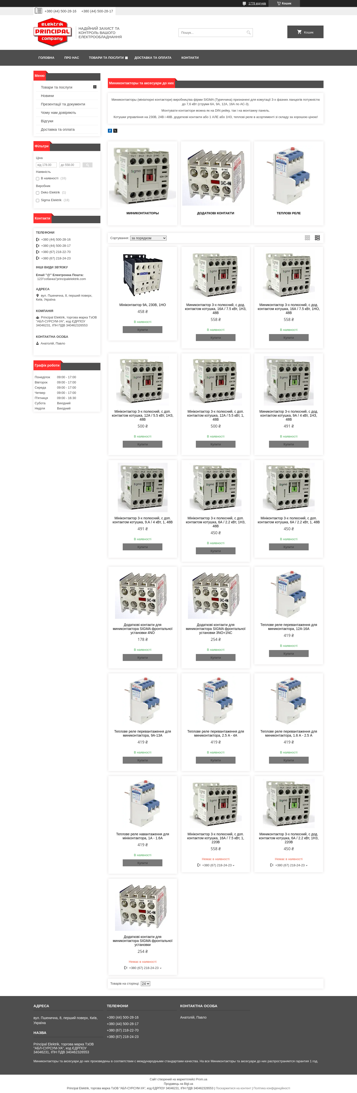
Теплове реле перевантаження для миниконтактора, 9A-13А (142, 733)
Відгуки (47, 121)
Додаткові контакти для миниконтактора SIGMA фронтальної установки (143, 941)
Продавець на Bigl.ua (178, 1084)
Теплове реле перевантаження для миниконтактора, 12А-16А (288, 627)
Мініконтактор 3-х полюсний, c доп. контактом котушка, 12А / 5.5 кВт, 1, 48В (215, 415)
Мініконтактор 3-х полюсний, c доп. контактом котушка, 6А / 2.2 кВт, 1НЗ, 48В (215, 522)
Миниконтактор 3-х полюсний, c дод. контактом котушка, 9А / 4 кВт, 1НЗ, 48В (288, 415)
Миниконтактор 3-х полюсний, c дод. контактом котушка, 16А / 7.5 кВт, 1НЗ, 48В (215, 309)
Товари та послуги (106, 58)
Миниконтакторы (142, 213)
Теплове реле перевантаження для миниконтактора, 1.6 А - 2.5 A (288, 733)
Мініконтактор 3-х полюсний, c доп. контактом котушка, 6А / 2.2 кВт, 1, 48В (289, 520)
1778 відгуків (257, 3)
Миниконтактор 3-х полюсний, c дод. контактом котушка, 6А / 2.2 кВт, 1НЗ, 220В (289, 838)
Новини (47, 96)
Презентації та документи (63, 104)
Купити (142, 330)
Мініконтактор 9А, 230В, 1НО (142, 305)
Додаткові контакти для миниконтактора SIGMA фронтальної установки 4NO (143, 629)
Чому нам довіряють (58, 112)
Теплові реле (289, 213)
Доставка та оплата (153, 58)
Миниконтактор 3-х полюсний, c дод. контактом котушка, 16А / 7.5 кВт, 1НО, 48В (289, 309)
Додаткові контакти (215, 213)
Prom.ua (201, 1079)
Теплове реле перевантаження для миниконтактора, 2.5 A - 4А (215, 733)
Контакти (190, 58)
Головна (46, 58)
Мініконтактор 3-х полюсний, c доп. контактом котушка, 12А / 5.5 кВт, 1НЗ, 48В (142, 415)
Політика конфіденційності (272, 1088)
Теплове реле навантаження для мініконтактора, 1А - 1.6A (142, 836)
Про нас (71, 58)
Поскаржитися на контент (233, 1088)
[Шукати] (248, 32)
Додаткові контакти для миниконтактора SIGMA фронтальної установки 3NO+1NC (216, 629)
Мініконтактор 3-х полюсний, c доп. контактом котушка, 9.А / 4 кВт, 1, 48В (143, 520)
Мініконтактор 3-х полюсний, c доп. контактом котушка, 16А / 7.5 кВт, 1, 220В (215, 838)
